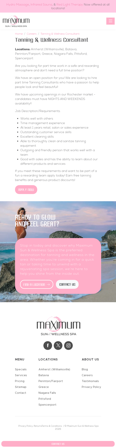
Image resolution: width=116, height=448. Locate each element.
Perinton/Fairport (51, 381)
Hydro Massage (17, 4)
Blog (85, 369)
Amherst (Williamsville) (54, 369)
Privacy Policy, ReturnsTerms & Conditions (40, 426)
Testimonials (90, 381)
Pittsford (45, 399)
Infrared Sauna (41, 4)
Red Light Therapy (69, 4)
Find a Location (36, 285)
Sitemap (21, 387)
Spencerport (48, 404)
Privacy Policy (91, 387)
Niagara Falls (47, 393)
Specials (21, 369)
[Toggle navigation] (110, 21)
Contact (20, 393)
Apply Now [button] (26, 190)
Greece (44, 387)
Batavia (44, 375)
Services (21, 375)
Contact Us (67, 285)
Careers (87, 375)
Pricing (20, 381)
